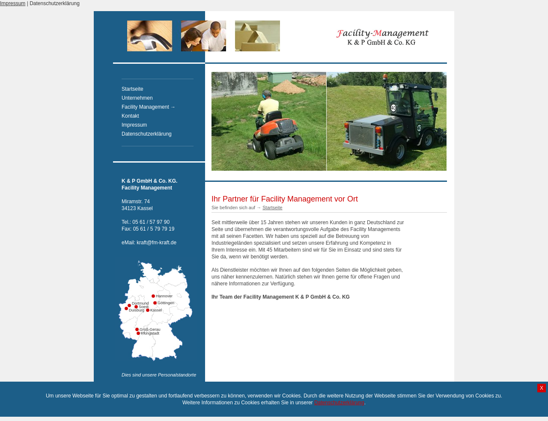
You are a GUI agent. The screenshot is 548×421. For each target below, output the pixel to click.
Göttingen (159, 303)
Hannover (157, 296)
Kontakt (130, 116)
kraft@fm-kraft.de (156, 243)
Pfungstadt (142, 333)
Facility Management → (149, 107)
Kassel (152, 310)
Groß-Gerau (150, 329)
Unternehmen (137, 98)
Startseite (132, 89)
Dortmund (133, 303)
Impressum (12, 3)
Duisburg (130, 310)
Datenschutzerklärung (55, 3)
